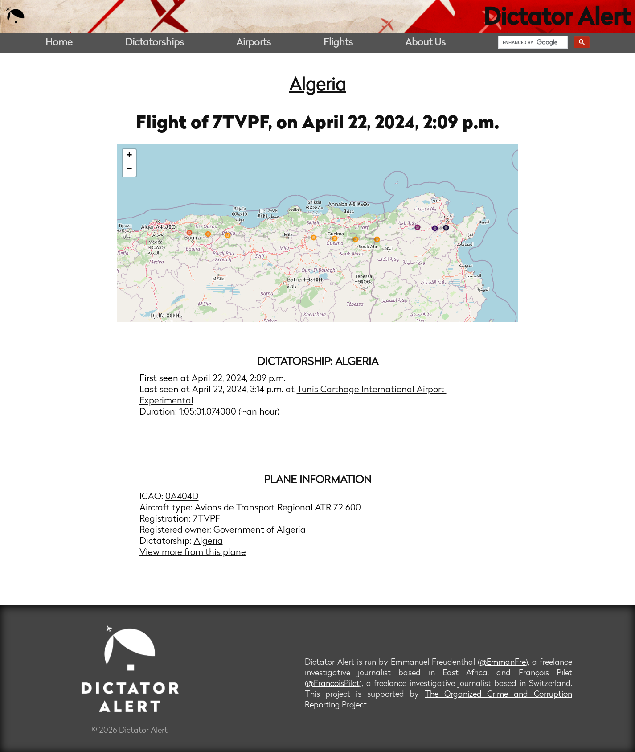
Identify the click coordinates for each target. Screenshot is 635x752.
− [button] (129, 170)
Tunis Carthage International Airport (372, 390)
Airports (253, 43)
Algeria (317, 86)
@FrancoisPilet (333, 684)
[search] (532, 42)
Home (59, 43)
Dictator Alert (557, 18)
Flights (338, 43)
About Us (425, 43)
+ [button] (129, 156)
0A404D (182, 497)
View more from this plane (192, 552)
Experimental (166, 401)
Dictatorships (154, 43)
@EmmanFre (503, 662)
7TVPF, (244, 124)
